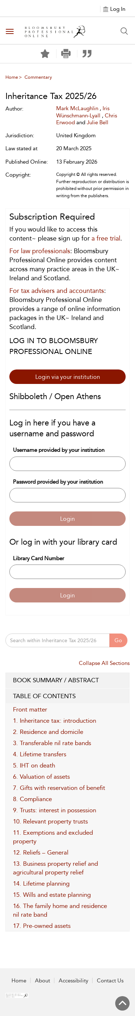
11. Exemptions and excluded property (53, 837)
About (42, 980)
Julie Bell (97, 122)
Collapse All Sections (104, 663)
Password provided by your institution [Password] (58, 482)
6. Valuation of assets (41, 776)
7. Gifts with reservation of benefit (59, 787)
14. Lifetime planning (41, 883)
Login (67, 518)
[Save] (45, 53)
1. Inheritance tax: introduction (54, 720)
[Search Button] (124, 31)
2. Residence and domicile (48, 731)
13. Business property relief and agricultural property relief (55, 868)
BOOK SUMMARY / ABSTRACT (67, 680)
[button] (66, 53)
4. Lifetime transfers (39, 754)
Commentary (38, 77)
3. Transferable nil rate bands (52, 743)
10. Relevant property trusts (50, 821)
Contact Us (110, 980)
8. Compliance (32, 799)
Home (11, 77)
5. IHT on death (34, 765)
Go (118, 640)
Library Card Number (38, 558)
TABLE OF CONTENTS (67, 696)
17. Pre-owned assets (42, 925)
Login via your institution (67, 376)
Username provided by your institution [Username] (58, 450)
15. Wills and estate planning (52, 894)
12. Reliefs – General (40, 852)
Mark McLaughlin (78, 108)
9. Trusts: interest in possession (54, 810)
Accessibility (73, 980)
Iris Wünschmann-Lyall (82, 112)
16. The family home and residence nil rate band (60, 910)
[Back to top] (122, 1003)
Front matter (30, 709)
